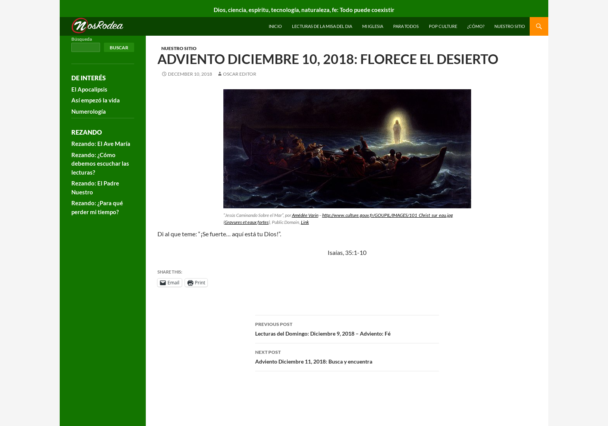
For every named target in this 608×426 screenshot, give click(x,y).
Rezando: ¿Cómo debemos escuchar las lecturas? (100, 163)
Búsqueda (81, 39)
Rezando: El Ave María (100, 143)
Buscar (119, 47)
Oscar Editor (239, 74)
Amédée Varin (305, 215)
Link (305, 222)
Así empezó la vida (95, 100)
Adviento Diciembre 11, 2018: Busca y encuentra (347, 356)
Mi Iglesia (372, 26)
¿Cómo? (475, 26)
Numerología (88, 111)
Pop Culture (443, 26)
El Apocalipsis (89, 89)
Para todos (406, 26)
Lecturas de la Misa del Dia (322, 26)
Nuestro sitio (509, 26)
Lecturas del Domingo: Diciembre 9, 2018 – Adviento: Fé (347, 328)
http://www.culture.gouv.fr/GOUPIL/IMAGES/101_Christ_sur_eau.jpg (387, 215)
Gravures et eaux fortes (247, 222)
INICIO (275, 26)
